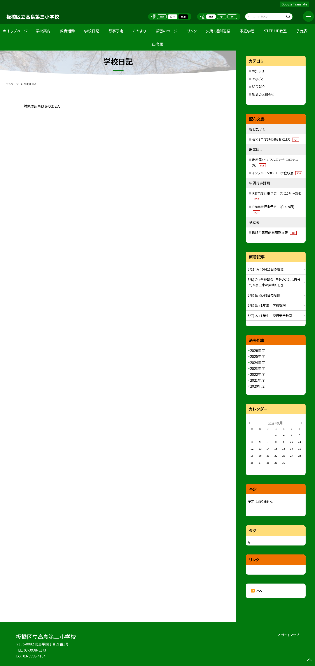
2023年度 (257, 368)
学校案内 (43, 30)
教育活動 (67, 30)
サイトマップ (290, 634)
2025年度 (257, 356)
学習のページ (166, 30)
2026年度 (257, 350)
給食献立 (258, 86)
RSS (259, 590)
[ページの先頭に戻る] (309, 660)
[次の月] (302, 423)
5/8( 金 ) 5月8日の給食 (264, 295)
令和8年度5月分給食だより (275, 139)
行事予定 (115, 30)
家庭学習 (247, 30)
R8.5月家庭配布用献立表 (274, 232)
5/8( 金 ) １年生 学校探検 (267, 305)
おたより (139, 30)
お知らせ (258, 71)
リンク (192, 30)
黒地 (183, 16)
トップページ (18, 30)
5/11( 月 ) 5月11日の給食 (266, 269)
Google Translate (294, 4)
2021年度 (257, 380)
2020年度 (257, 386)
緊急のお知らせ (263, 94)
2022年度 (257, 374)
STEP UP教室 (275, 30)
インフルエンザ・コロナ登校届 (277, 173)
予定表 (301, 30)
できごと (258, 79)
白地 (172, 16)
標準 (210, 16)
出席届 (157, 44)
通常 (161, 16)
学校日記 (91, 30)
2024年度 (257, 362)
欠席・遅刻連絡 (218, 30)
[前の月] (249, 423)
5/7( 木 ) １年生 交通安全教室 (270, 315)
